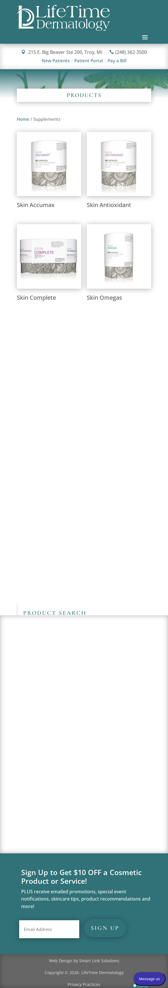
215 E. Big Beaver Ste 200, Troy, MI (61, 52)
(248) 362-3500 (128, 52)
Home (23, 119)
